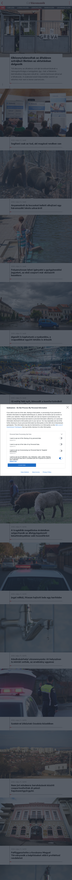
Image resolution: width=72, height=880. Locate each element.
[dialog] (36, 440)
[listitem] (36, 434)
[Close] (68, 408)
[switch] (60, 438)
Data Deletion (25, 472)
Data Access (36, 472)
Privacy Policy (47, 472)
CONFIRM (22, 465)
